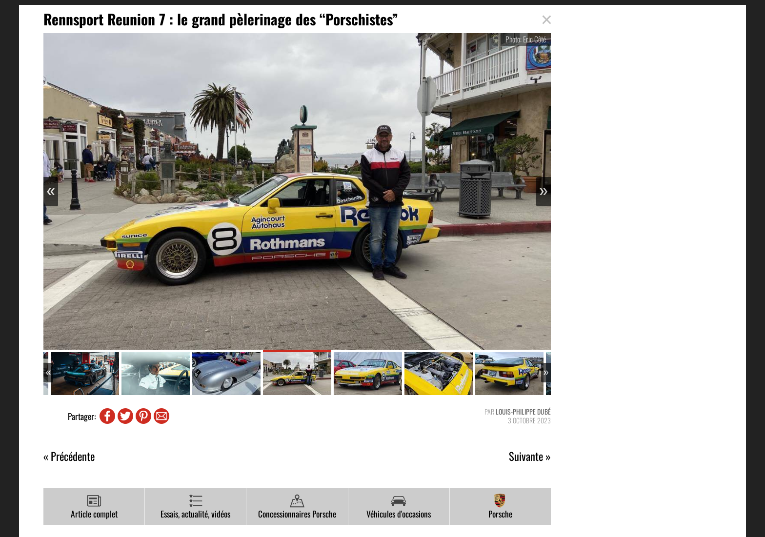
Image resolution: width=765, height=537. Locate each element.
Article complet (94, 507)
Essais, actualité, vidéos (195, 507)
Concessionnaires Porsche (297, 507)
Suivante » (530, 456)
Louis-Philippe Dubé (523, 411)
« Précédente (69, 456)
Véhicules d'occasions (398, 507)
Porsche (500, 507)
